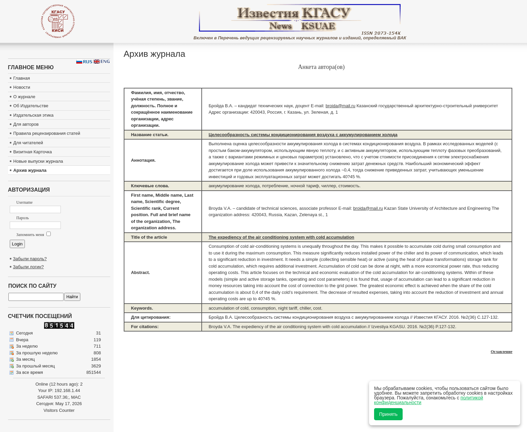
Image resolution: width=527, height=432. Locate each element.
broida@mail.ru (340, 105)
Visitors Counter (58, 410)
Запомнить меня (33, 234)
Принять (388, 414)
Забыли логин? (28, 266)
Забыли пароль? (30, 258)
